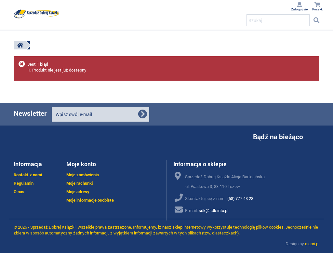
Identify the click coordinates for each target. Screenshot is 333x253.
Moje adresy (77, 191)
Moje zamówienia (82, 175)
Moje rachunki (79, 183)
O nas (19, 191)
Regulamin (23, 183)
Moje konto (81, 164)
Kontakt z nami (28, 175)
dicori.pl (312, 243)
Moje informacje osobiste (90, 200)
